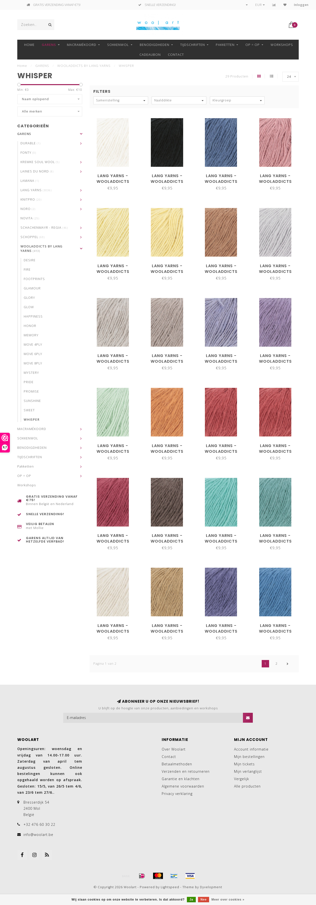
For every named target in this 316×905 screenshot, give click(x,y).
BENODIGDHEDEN (154, 44)
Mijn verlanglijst (248, 771)
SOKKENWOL (118, 44)
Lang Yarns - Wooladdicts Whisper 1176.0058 (113, 451)
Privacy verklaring (177, 793)
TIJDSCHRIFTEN (192, 44)
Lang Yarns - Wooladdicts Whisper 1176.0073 (167, 541)
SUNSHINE (32, 401)
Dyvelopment (211, 887)
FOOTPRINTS (34, 279)
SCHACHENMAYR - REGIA (44, 228)
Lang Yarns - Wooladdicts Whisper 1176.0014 (167, 271)
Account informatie (251, 749)
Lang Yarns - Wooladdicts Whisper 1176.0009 (275, 181)
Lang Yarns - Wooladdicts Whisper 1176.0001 (113, 181)
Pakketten (225, 44)
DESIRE (30, 260)
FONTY (28, 153)
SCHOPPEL (32, 237)
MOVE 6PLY (33, 354)
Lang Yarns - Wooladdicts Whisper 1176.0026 (113, 361)
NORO (27, 209)
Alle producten (247, 786)
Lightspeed (170, 887)
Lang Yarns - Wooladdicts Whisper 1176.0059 (167, 451)
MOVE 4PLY (33, 344)
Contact (176, 54)
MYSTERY (31, 373)
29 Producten (236, 76)
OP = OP (252, 44)
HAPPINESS (33, 316)
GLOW (29, 307)
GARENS (49, 44)
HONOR (30, 326)
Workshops (282, 44)
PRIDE (29, 382)
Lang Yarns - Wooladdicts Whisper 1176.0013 (113, 271)
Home (29, 44)
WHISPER (32, 419)
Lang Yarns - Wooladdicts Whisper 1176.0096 (113, 631)
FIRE (27, 269)
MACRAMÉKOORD (81, 44)
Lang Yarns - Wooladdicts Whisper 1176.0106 (167, 631)
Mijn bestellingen (249, 756)
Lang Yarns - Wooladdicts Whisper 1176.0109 (221, 631)
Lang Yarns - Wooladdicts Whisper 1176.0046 (221, 361)
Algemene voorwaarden (183, 786)
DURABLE (30, 143)
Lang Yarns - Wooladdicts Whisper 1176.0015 (221, 271)
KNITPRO (30, 199)
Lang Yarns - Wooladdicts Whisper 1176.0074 (221, 541)
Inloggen (301, 5)
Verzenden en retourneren (186, 771)
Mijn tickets (244, 764)
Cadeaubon (150, 54)
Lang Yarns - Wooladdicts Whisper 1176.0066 (275, 451)
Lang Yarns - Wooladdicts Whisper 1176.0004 (167, 181)
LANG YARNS (36, 190)
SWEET (29, 410)
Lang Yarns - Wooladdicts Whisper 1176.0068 (113, 541)
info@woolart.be (38, 834)
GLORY (29, 298)
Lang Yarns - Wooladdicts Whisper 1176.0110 (275, 631)
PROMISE (31, 391)
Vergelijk (241, 778)
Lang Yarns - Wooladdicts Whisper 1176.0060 (221, 451)
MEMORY (31, 335)
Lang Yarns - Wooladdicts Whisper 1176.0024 (275, 271)
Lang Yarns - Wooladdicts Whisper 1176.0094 (275, 541)
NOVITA (29, 218)
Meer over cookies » (228, 899)
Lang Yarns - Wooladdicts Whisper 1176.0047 (275, 361)
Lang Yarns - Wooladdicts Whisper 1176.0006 (221, 181)
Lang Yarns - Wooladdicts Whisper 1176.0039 (167, 361)
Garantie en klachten (180, 778)
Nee (203, 899)
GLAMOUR (32, 288)
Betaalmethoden (177, 764)
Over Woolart (174, 749)
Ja (191, 899)
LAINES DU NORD (37, 171)
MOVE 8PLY (33, 363)
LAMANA (29, 181)
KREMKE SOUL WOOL (39, 162)
